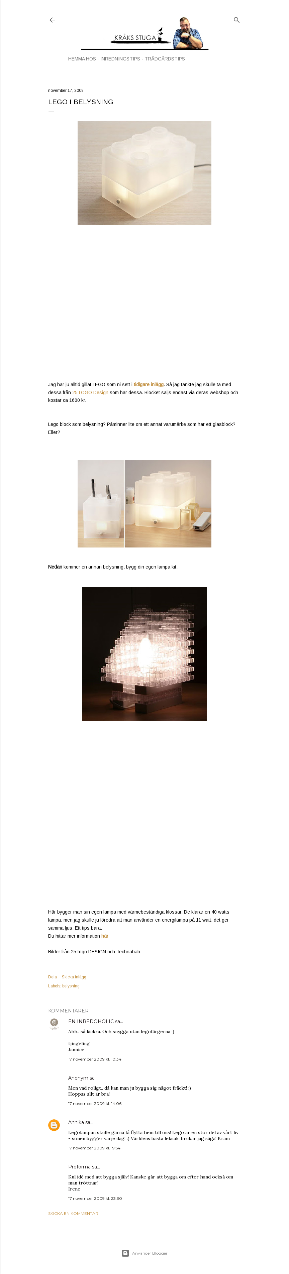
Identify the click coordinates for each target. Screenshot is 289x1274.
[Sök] (237, 18)
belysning (71, 986)
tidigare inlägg (149, 384)
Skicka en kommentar (73, 1213)
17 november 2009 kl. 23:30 (95, 1198)
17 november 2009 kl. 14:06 (94, 1103)
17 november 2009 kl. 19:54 (94, 1147)
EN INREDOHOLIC (91, 1021)
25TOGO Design (90, 392)
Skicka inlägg (74, 977)
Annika (76, 1122)
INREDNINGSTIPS (120, 58)
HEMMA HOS (82, 58)
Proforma (79, 1167)
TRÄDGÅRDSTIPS (164, 58)
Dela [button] (52, 977)
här (104, 936)
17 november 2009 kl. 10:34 (94, 1059)
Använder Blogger (144, 1253)
